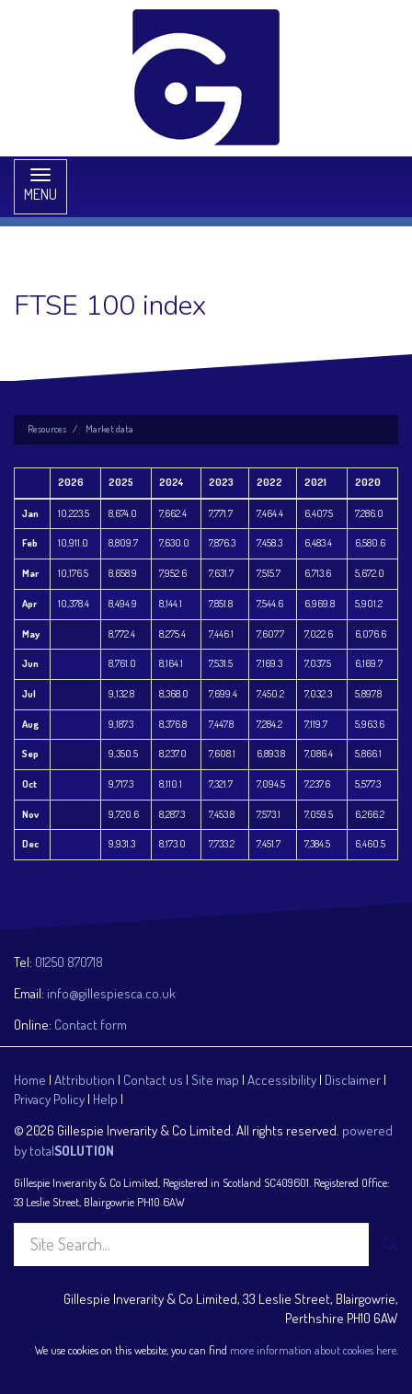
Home (30, 1080)
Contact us (153, 1080)
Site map (215, 1080)
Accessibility (281, 1080)
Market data (109, 428)
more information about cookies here (313, 1349)
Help (105, 1099)
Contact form (90, 1024)
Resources (47, 428)
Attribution (84, 1080)
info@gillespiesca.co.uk (111, 993)
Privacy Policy (49, 1099)
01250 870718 (69, 962)
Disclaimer (353, 1080)
